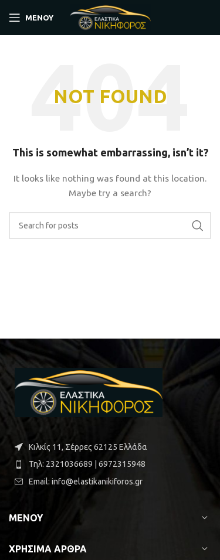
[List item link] (110, 463)
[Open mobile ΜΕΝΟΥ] (31, 17)
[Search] (110, 225)
